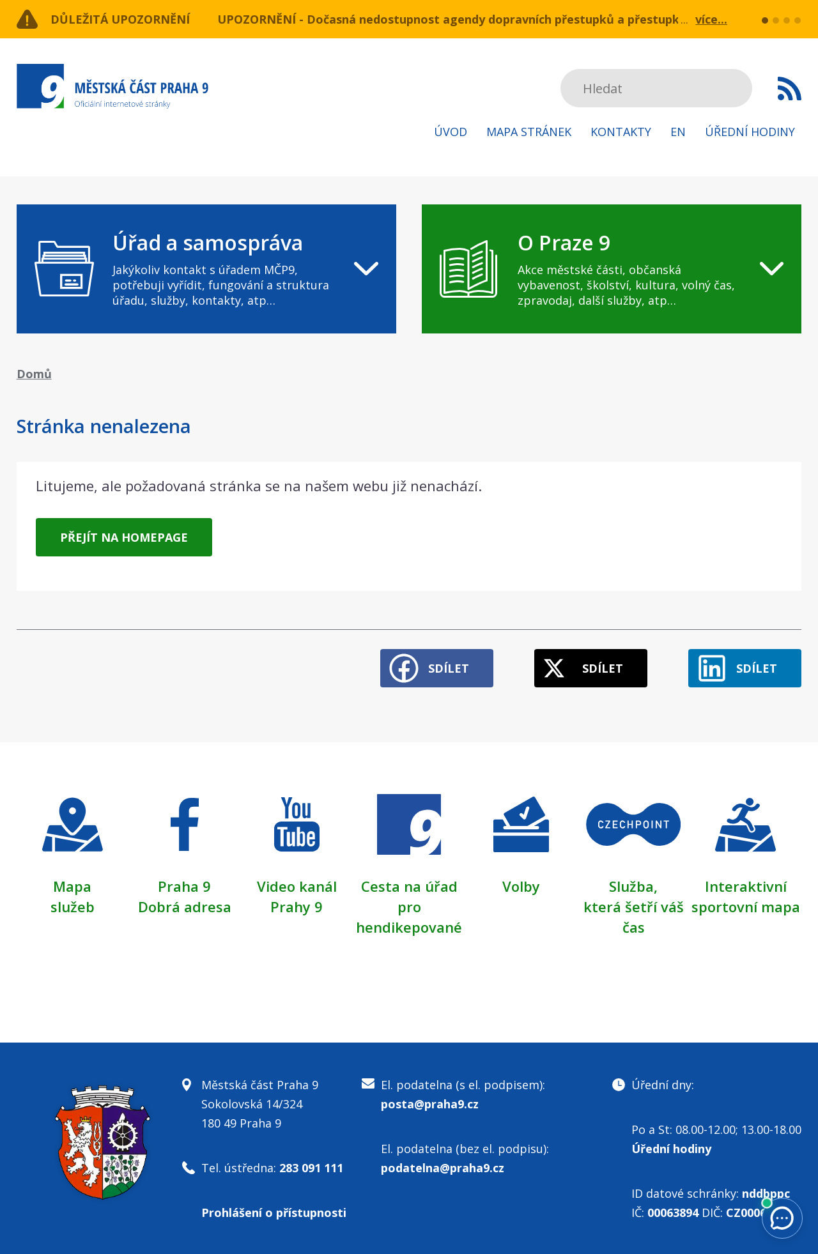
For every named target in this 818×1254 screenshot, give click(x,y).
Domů (34, 373)
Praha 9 (184, 886)
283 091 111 (311, 1167)
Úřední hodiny (750, 131)
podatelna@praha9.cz (442, 1167)
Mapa (72, 886)
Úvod (450, 131)
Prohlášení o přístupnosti (273, 1212)
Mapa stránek (528, 131)
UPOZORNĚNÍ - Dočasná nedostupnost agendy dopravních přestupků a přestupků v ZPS (469, 19)
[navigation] (206, 268)
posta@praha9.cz (430, 1104)
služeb (72, 906)
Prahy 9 (296, 906)
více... (711, 19)
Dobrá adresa (184, 906)
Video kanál (297, 886)
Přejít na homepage (124, 537)
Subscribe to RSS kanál (789, 88)
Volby (521, 886)
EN (678, 131)
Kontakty (620, 131)
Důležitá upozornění (120, 19)
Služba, (633, 886)
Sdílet (448, 668)
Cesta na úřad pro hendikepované (409, 906)
